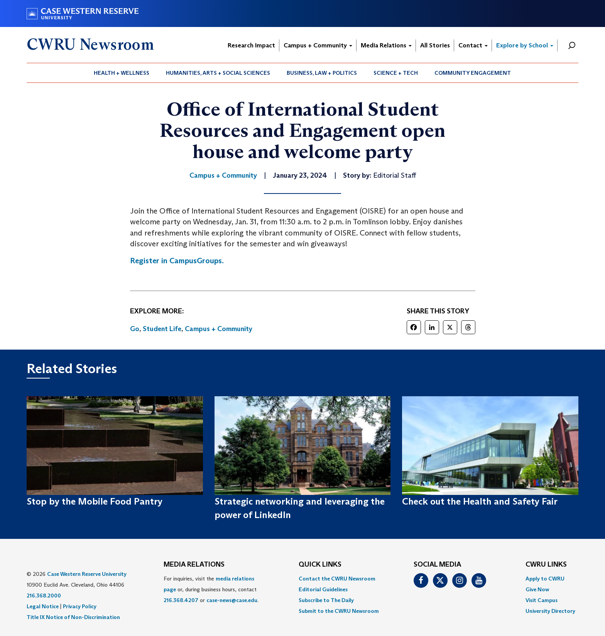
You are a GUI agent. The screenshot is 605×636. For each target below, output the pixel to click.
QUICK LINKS (320, 565)
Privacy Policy (79, 606)
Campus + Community (318, 45)
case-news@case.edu (231, 600)
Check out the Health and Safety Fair (480, 501)
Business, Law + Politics (322, 72)
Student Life (162, 329)
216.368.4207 (181, 600)
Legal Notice (43, 606)
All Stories (435, 45)
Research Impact (251, 45)
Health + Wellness (121, 72)
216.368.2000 (44, 595)
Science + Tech (395, 72)
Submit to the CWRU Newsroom (339, 610)
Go (134, 329)
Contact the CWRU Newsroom (337, 578)
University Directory (550, 610)
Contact (473, 45)
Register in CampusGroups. (177, 260)
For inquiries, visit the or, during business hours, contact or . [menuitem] (211, 589)
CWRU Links (546, 565)
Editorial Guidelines (323, 589)
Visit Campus (542, 600)
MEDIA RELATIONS (194, 565)
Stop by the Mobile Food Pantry (94, 501)
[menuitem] (122, 72)
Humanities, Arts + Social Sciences (218, 72)
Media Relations (386, 45)
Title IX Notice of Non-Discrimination (73, 617)
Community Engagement (472, 72)
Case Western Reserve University (87, 573)
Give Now (537, 589)
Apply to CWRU (545, 578)
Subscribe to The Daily (326, 600)
